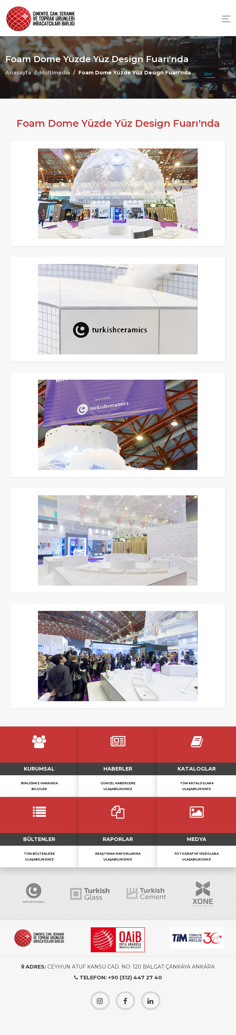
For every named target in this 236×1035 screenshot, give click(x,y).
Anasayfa (18, 72)
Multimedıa (54, 72)
